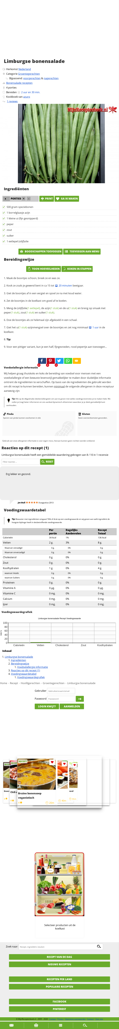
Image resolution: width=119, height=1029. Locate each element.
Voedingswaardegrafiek (31, 677)
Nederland (24, 69)
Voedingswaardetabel (23, 674)
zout (9, 230)
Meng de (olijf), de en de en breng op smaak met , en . (55, 310)
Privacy (60, 1019)
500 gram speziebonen (20, 207)
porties (12, 87)
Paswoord (40, 698)
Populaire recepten (59, 986)
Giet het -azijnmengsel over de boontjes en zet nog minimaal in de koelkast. (54, 330)
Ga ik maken (67, 198)
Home (3, 683)
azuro (26, 96)
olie (31, 308)
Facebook (59, 1001)
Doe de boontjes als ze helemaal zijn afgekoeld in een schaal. (42, 320)
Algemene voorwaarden (75, 1019)
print (47, 198)
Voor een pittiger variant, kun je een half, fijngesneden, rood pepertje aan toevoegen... (57, 346)
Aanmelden (72, 706)
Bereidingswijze (20, 663)
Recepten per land (59, 979)
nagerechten (51, 78)
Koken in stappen (77, 269)
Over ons (99, 1019)
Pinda (8, 413)
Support (90, 1019)
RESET (47, 461)
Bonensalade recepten (19, 83)
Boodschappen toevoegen (40, 251)
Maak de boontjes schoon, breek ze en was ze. (33, 278)
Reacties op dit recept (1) (25, 670)
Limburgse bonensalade (19, 657)
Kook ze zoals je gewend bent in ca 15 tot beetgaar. (45, 285)
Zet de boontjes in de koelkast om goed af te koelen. (37, 300)
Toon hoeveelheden (43, 269)
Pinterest (59, 1009)
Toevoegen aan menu (81, 251)
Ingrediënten (18, 660)
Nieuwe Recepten (59, 964)
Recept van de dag (59, 957)
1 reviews (12, 101)
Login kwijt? (47, 706)
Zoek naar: (12, 946)
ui (71, 308)
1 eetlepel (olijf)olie (18, 241)
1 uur (94, 327)
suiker (10, 235)
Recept (14, 683)
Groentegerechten (29, 73)
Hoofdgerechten (30, 683)
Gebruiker (40, 691)
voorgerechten (32, 78)
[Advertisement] (59, 32)
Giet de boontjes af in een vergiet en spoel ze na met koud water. (44, 293)
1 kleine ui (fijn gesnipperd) (22, 218)
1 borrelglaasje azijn (18, 212)
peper (10, 224)
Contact (52, 1019)
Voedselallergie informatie (32, 667)
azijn (52, 308)
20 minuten (63, 285)
